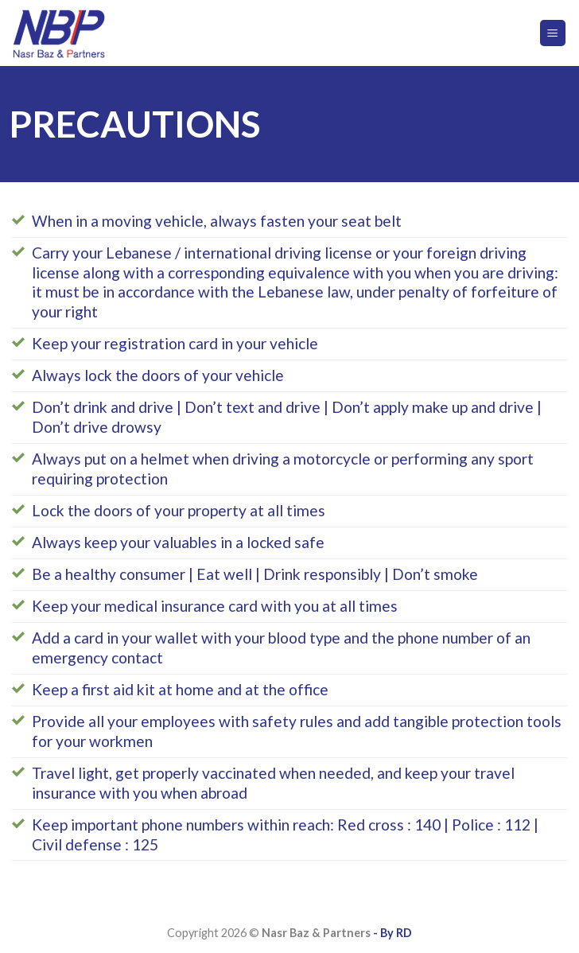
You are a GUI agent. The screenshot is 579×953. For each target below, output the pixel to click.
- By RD (391, 932)
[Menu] (553, 33)
